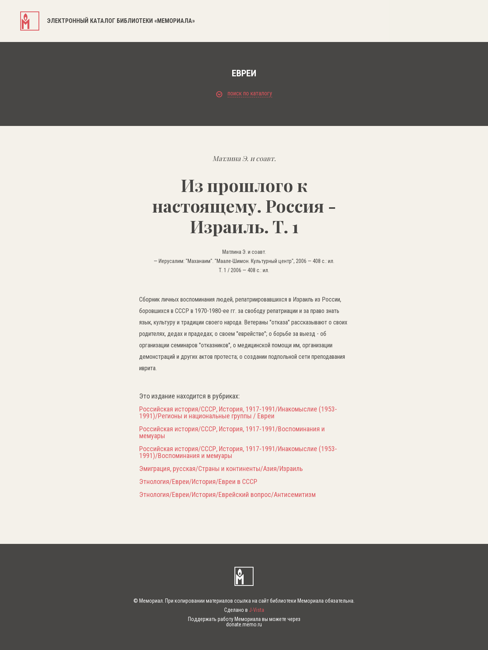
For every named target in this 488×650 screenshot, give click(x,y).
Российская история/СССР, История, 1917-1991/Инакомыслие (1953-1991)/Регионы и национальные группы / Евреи (238, 412)
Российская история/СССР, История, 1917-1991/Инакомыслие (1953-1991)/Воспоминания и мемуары (238, 452)
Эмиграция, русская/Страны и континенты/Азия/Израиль (221, 468)
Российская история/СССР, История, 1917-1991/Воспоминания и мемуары (232, 432)
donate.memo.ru (244, 624)
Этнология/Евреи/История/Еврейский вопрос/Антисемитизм (227, 494)
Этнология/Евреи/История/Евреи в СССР (198, 481)
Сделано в (244, 610)
